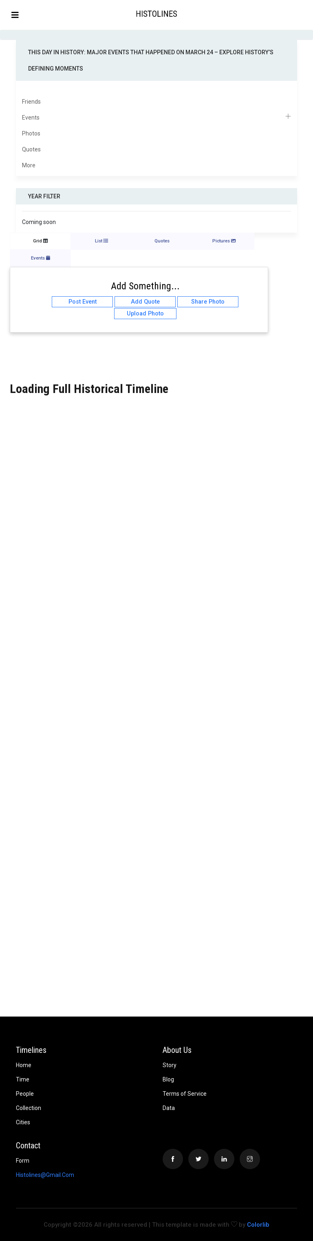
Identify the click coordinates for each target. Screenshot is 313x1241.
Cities (23, 1122)
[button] (306, 14)
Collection (28, 1108)
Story (169, 1065)
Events (156, 117)
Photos (31, 133)
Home (23, 1065)
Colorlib (258, 1224)
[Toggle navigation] (15, 15)
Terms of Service (185, 1093)
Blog (168, 1079)
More (28, 165)
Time (22, 1079)
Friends (31, 101)
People (25, 1093)
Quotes (31, 149)
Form (22, 1160)
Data (169, 1108)
